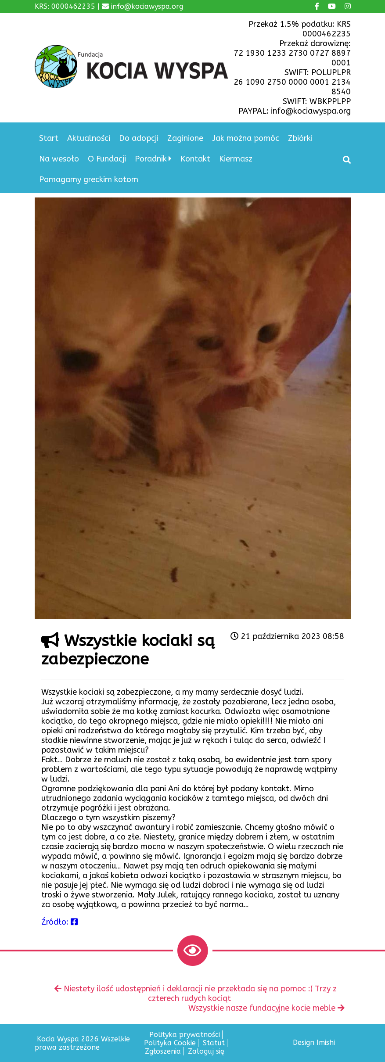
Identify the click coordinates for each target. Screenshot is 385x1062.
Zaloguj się (206, 1051)
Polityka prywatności (184, 1034)
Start (48, 138)
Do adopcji (138, 138)
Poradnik (151, 159)
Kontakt (195, 159)
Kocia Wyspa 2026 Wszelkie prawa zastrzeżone (82, 1043)
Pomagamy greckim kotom (88, 179)
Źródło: (59, 922)
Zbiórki (300, 138)
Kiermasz (235, 159)
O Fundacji (107, 159)
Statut (214, 1043)
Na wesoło (59, 159)
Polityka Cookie (170, 1043)
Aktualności (88, 138)
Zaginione (185, 138)
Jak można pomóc (245, 138)
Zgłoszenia (163, 1051)
